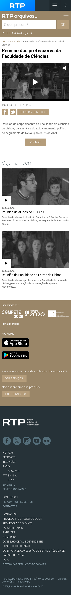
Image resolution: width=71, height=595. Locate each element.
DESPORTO (9, 457)
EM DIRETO (9, 484)
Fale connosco (15, 394)
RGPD (6, 559)
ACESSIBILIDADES (13, 527)
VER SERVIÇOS (14, 378)
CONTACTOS (10, 514)
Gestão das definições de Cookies (24, 564)
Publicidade (23, 582)
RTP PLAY (8, 480)
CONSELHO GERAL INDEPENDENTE (23, 541)
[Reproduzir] (35, 82)
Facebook (7, 441)
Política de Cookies (43, 579)
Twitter (17, 441)
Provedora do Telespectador (22, 518)
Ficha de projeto (10, 323)
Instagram (27, 441)
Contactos (10, 506)
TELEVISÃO (9, 461)
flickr (47, 441)
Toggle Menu (53, 4)
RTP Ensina (10, 475)
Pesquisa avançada (17, 33)
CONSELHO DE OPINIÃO (16, 546)
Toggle (65, 5)
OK (63, 24)
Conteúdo (15, 41)
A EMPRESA (9, 537)
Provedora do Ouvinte (17, 523)
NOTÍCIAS (8, 452)
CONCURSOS (10, 497)
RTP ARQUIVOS (11, 471)
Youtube (37, 441)
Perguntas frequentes (18, 501)
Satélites (9, 532)
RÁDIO (6, 466)
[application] (35, 82)
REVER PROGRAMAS (14, 489)
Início (4, 41)
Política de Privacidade (16, 579)
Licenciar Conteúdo (33, 112)
